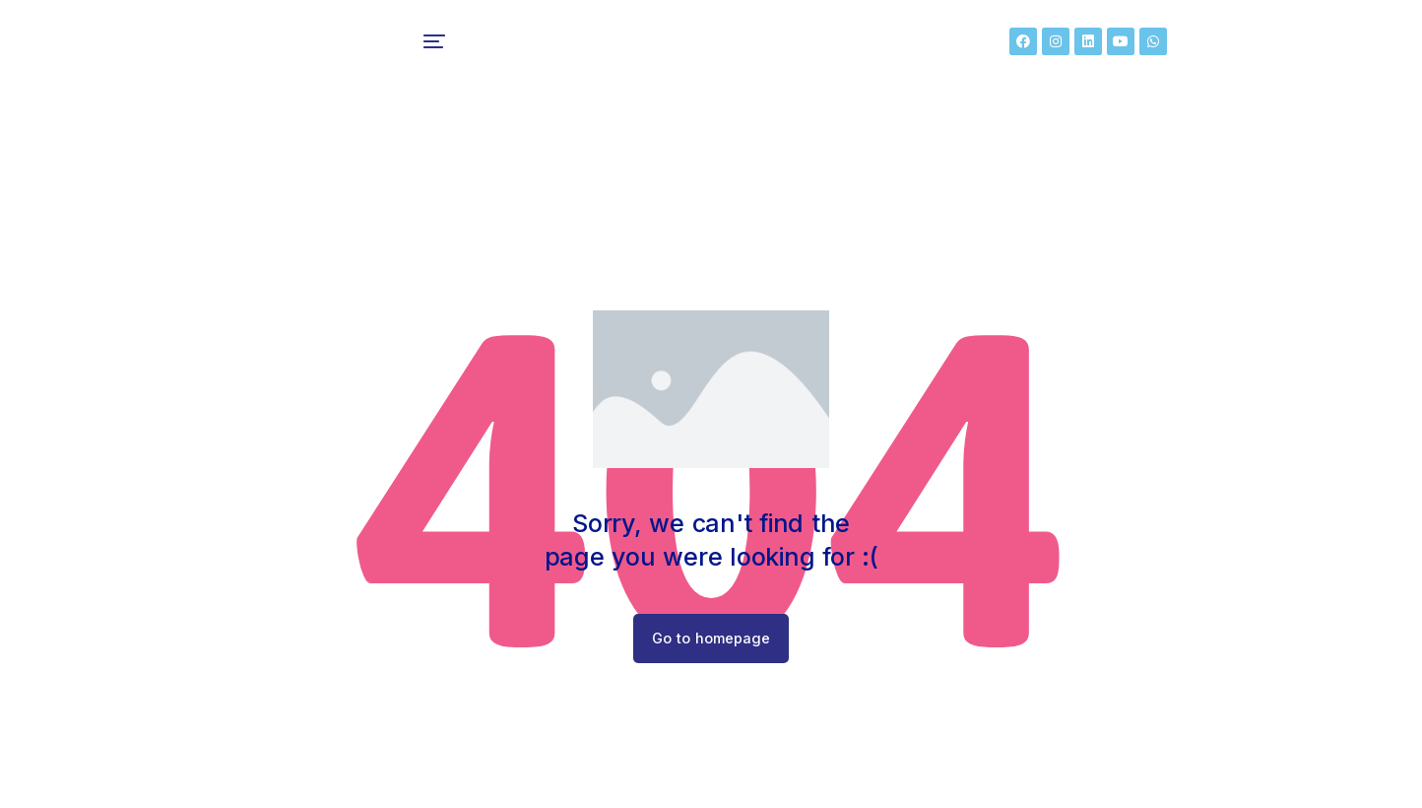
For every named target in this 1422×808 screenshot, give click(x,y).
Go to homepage (711, 653)
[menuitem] (444, 49)
